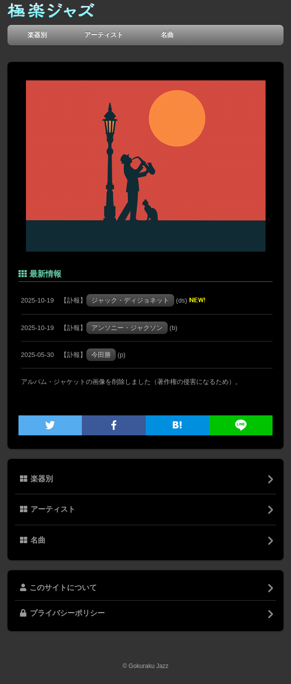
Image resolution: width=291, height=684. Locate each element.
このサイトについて (58, 588)
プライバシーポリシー (62, 613)
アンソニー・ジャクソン (127, 328)
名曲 (167, 34)
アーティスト (103, 34)
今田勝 (101, 354)
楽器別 (37, 34)
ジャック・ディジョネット (130, 300)
